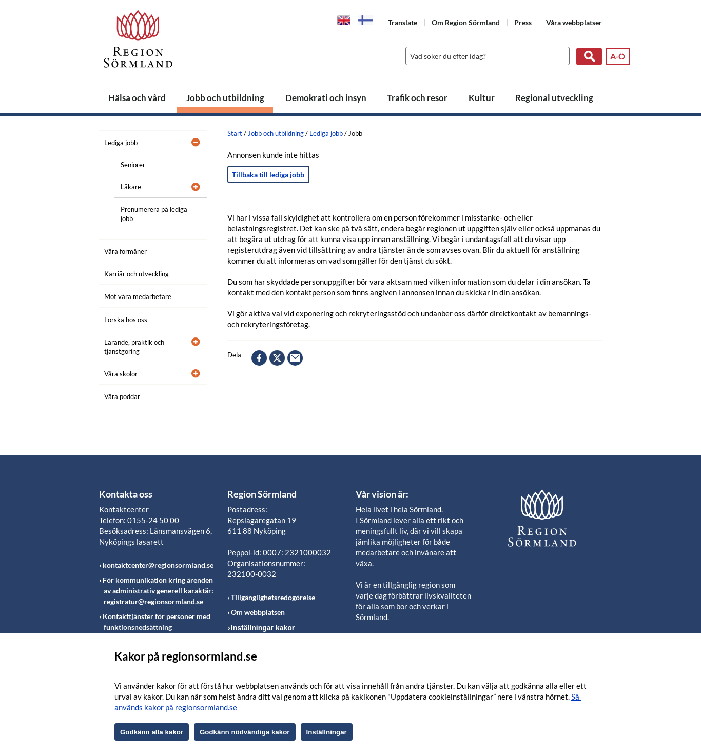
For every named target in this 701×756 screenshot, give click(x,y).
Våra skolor (121, 374)
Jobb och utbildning (225, 97)
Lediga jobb (121, 142)
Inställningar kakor (263, 628)
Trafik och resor (417, 97)
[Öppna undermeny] (191, 141)
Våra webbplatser (574, 22)
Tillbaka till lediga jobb (268, 174)
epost (295, 358)
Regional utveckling (554, 97)
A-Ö (617, 56)
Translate (402, 22)
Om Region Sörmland (466, 22)
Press (523, 22)
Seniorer (133, 165)
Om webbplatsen (258, 612)
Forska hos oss (125, 319)
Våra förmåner (125, 251)
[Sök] (485, 56)
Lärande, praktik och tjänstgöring (134, 346)
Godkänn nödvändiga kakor (245, 732)
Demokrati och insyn (325, 97)
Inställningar (326, 732)
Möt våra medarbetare (137, 296)
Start (234, 133)
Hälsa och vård (137, 97)
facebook (259, 358)
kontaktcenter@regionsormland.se (158, 565)
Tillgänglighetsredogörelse (273, 597)
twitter (277, 358)
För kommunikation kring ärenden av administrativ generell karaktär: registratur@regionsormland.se (158, 590)
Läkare (131, 187)
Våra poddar (122, 396)
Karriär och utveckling (136, 274)
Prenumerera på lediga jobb (154, 214)
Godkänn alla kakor (151, 732)
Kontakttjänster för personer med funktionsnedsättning (156, 621)
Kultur (482, 97)
